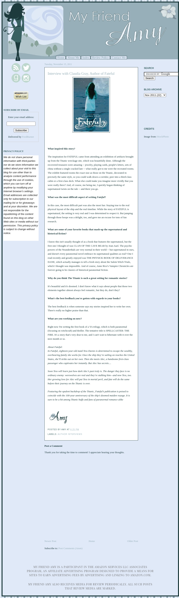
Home (60, 57)
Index (85, 57)
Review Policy (100, 57)
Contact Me (119, 57)
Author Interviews (70, 434)
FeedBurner (28, 136)
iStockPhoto (162, 136)
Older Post (132, 541)
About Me (73, 57)
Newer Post (50, 541)
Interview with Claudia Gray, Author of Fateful (81, 74)
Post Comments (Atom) (70, 548)
